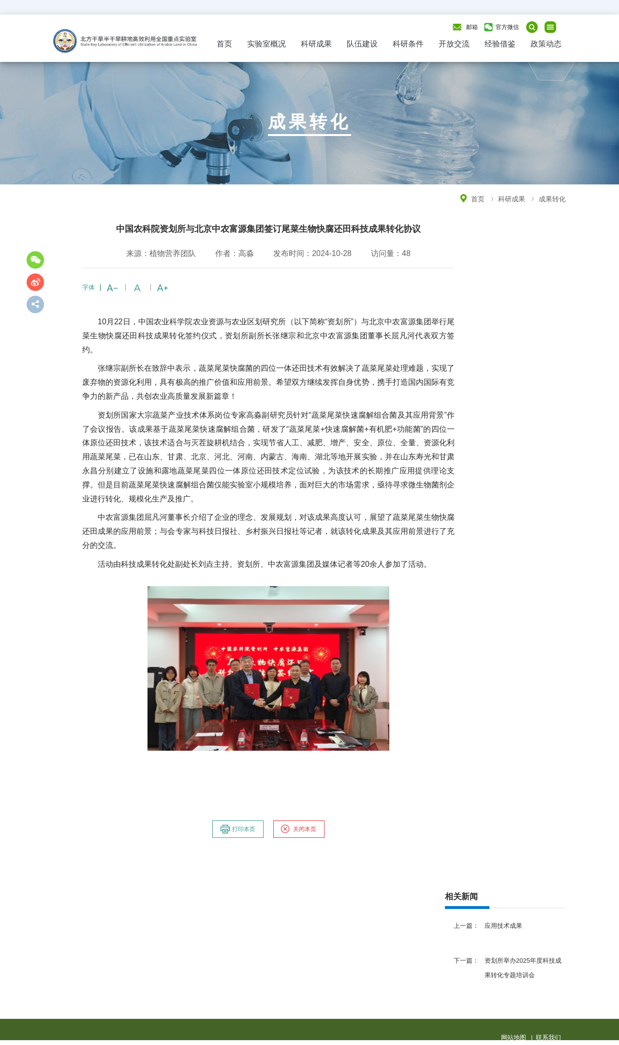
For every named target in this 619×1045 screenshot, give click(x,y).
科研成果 (316, 44)
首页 (224, 44)
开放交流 (454, 44)
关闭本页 (298, 829)
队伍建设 (362, 44)
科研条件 (408, 44)
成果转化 (552, 199)
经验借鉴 (500, 44)
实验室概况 (266, 44)
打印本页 (237, 829)
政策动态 (546, 44)
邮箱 (472, 27)
